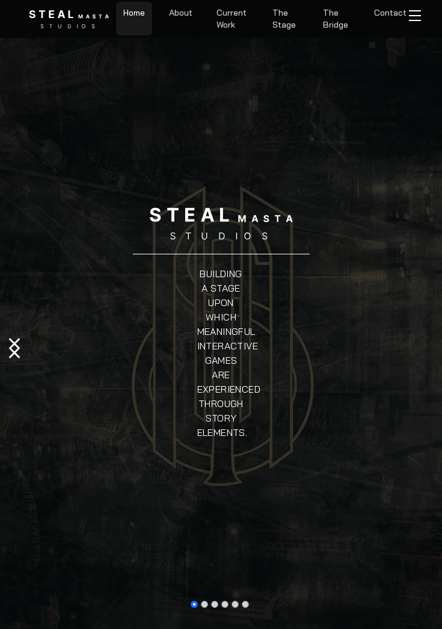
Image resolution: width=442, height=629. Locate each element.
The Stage (284, 18)
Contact (390, 12)
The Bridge (335, 18)
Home (134, 12)
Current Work (231, 18)
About (180, 12)
